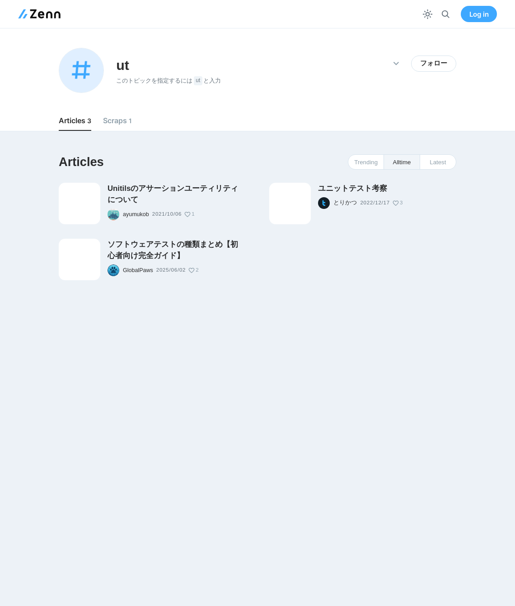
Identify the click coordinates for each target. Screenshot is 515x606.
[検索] (445, 14)
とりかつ (345, 202)
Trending (366, 162)
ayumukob (136, 214)
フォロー (433, 63)
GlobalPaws (138, 270)
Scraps (117, 120)
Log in (479, 14)
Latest (438, 162)
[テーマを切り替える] (427, 14)
